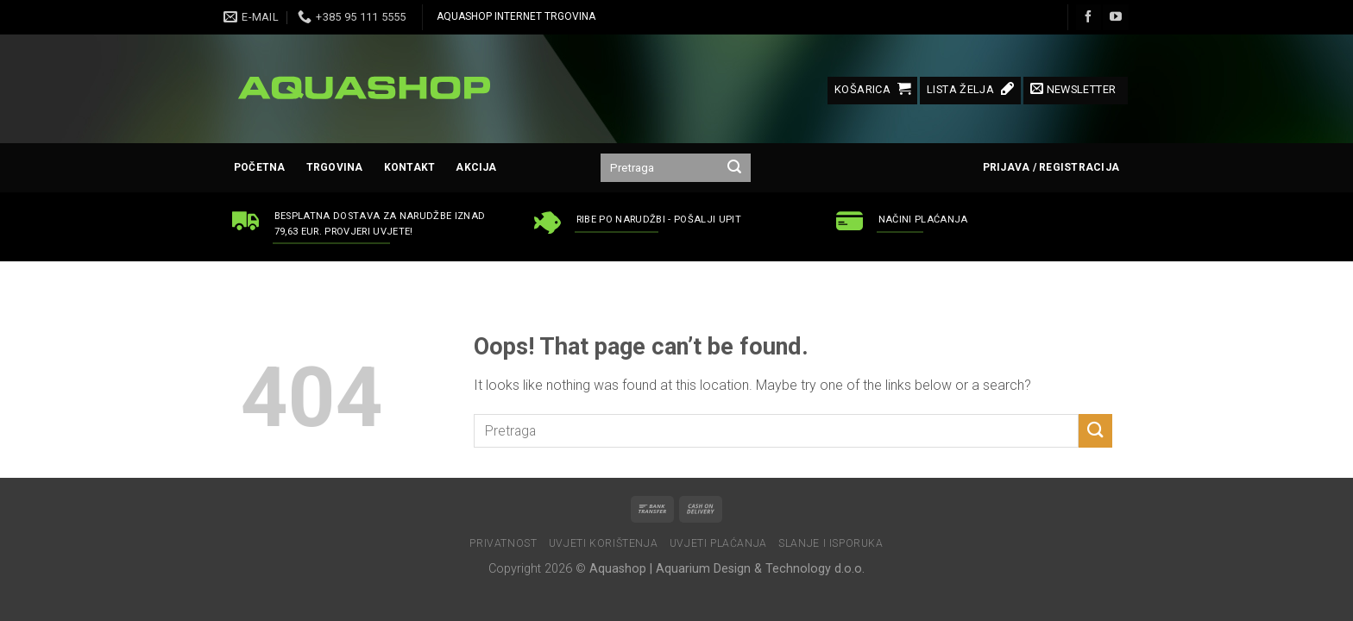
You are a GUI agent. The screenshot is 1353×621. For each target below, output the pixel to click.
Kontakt (410, 167)
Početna (260, 167)
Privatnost (503, 543)
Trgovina (334, 167)
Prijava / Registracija (1051, 167)
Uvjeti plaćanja (718, 543)
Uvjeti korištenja (603, 543)
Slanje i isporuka (830, 543)
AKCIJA (476, 167)
